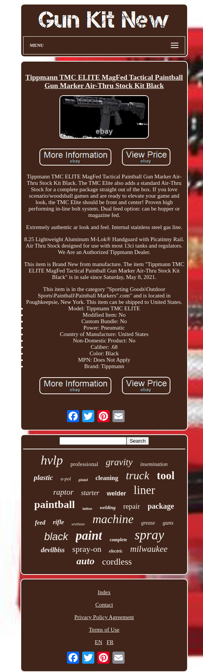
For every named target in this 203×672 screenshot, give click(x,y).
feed (40, 522)
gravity (119, 462)
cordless (117, 562)
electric (116, 551)
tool (166, 475)
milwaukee (148, 549)
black (56, 536)
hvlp (52, 460)
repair (131, 506)
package (161, 506)
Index (104, 592)
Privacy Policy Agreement (104, 617)
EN (98, 642)
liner (144, 490)
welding (108, 507)
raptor (63, 492)
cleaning (106, 478)
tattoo (87, 508)
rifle (58, 522)
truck (137, 475)
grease (148, 523)
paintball (54, 504)
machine (112, 519)
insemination (153, 464)
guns (167, 523)
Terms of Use (104, 630)
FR (109, 642)
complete (118, 539)
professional (84, 464)
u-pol (66, 479)
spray (149, 535)
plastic (43, 478)
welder (116, 493)
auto (86, 561)
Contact (104, 605)
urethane (78, 524)
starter (90, 493)
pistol (82, 479)
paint (89, 535)
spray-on (87, 549)
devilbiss (53, 550)
